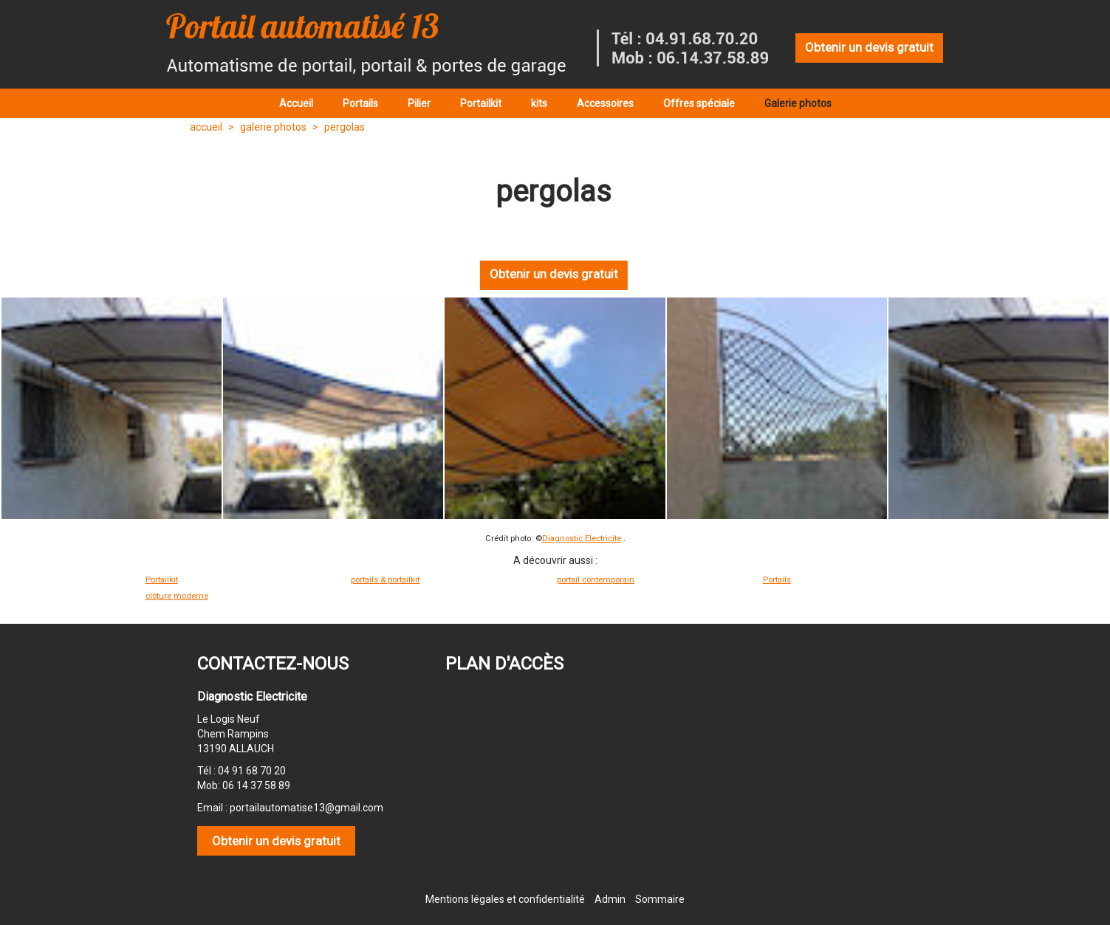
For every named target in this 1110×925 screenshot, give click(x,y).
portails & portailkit (385, 580)
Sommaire (660, 899)
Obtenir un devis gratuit (869, 47)
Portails (777, 580)
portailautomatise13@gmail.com (306, 808)
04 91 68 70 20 (252, 771)
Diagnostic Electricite (581, 538)
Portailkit (161, 580)
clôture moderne (176, 596)
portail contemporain (595, 580)
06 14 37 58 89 (256, 785)
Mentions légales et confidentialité (505, 899)
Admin (610, 899)
